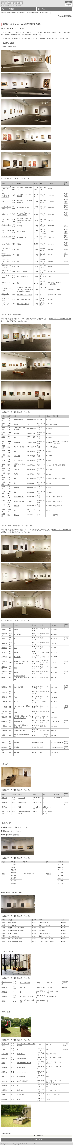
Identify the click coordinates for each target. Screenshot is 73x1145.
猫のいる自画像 (18, 687)
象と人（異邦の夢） (23, 1081)
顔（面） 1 (17, 701)
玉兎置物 (16, 747)
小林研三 (4, 639)
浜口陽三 (4, 652)
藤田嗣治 (4, 687)
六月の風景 (17, 456)
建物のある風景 (18, 419)
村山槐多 (4, 629)
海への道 (16, 487)
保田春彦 (4, 802)
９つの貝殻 (17, 657)
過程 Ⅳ (16, 672)
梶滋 (3, 1076)
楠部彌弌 (4, 742)
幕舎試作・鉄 (22, 802)
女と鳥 (19, 244)
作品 (15, 648)
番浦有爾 (4, 1085)
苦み (18, 255)
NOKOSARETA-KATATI (24, 1063)
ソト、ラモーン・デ (4, 752)
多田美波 (4, 992)
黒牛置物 (16, 742)
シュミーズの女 (18, 460)
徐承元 (3, 735)
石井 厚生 (5, 1054)
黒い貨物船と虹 (21, 237)
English (68, 5)
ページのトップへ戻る (37, 1139)
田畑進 (3, 1063)
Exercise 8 (21, 798)
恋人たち (16, 515)
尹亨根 (3, 678)
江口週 (3, 1001)
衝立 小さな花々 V (23, 304)
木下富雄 (4, 701)
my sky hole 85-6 (22, 1072)
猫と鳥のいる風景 (19, 501)
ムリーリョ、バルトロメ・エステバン (6, 188)
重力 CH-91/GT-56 (22, 276)
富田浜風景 (17, 442)
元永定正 (4, 1049)
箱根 (15, 483)
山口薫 (3, 460)
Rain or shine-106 (19, 730)
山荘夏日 (16, 469)
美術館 (3, 13)
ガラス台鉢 (17, 634)
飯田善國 (4, 996)
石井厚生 (4, 807)
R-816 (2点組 (22, 271)
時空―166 (21, 1054)
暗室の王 (19, 1099)
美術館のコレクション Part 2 (49, 38)
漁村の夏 (16, 433)
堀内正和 (4, 798)
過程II (15, 668)
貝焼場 (16, 474)
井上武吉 (4, 1058)
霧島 (15, 478)
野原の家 (16, 506)
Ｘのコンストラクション (27, 996)
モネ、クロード (6, 201)
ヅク (15, 639)
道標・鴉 (22, 987)
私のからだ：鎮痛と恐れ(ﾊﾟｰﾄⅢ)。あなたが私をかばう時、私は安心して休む (25, 289)
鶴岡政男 (4, 643)
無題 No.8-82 (21, 1067)
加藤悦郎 (4, 730)
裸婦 (15, 438)
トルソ (16, 510)
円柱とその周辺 (21, 1076)
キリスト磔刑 (21, 231)
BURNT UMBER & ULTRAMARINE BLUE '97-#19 (22, 677)
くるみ (16, 652)
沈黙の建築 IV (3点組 (24, 295)
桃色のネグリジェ (19, 497)
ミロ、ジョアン (6, 244)
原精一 (3, 497)
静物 (15, 492)
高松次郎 (4, 717)
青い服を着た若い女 (23, 208)
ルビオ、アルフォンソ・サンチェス (6, 254)
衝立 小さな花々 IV (24, 299)
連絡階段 (16, 752)
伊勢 (15, 712)
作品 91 (19, 1090)
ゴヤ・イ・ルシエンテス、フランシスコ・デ (6, 195)
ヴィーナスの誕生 (25, 983)
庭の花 (16, 424)
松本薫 (3, 1094)
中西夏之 (4, 726)
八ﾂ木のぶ (4, 1081)
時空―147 (21, 807)
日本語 (68, 2)
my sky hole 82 (21, 1058)
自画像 (16, 629)
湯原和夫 (4, 1067)
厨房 (18, 283)
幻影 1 (19, 267)
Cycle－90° (20, 1094)
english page (7, 1133)
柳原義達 (4, 987)
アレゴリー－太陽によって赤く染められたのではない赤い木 (24, 220)
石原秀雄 (4, 1099)
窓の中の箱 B (18, 721)
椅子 (18, 1049)
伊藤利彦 (4, 721)
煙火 (15, 451)
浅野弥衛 (4, 648)
